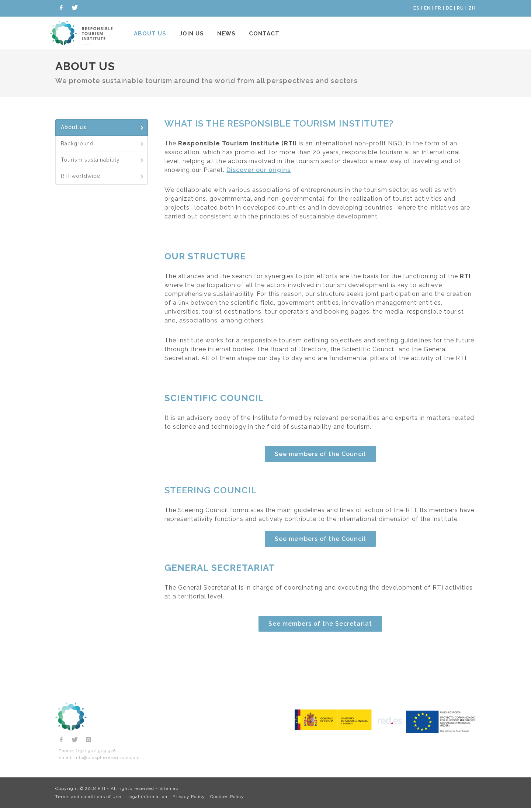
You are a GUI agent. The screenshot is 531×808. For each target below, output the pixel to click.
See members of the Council (320, 453)
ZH (472, 8)
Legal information (146, 796)
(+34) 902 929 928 (96, 750)
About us (150, 33)
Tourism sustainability (103, 160)
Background (103, 143)
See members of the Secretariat (320, 623)
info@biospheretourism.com (107, 757)
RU (460, 8)
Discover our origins (258, 169)
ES (416, 8)
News (226, 33)
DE (449, 8)
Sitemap (168, 788)
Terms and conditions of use (88, 796)
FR (438, 8)
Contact (264, 33)
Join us (192, 33)
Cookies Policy (227, 796)
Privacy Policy (189, 796)
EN (427, 8)
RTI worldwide (103, 176)
